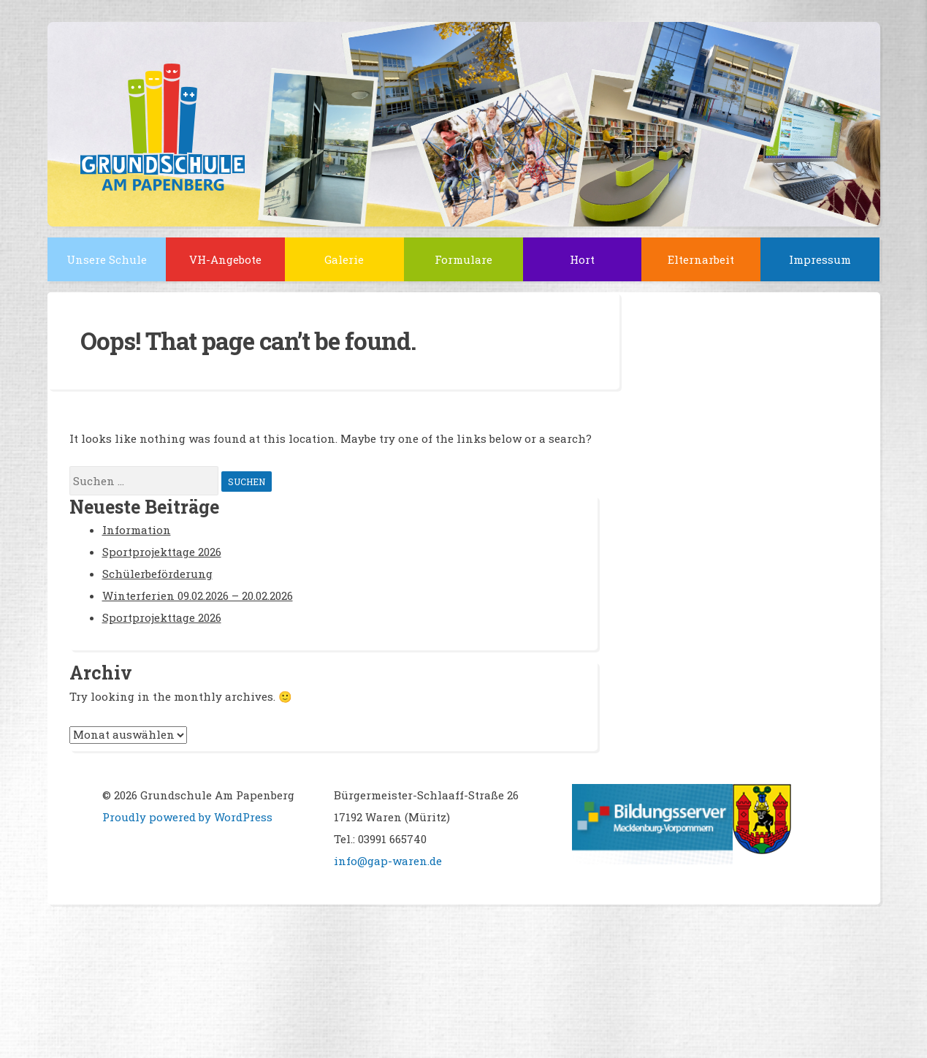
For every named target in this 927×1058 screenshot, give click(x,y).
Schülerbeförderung (157, 573)
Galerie (344, 259)
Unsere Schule (106, 259)
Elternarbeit (701, 259)
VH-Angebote (225, 259)
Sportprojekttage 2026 (161, 551)
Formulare (463, 259)
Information (136, 529)
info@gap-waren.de (388, 860)
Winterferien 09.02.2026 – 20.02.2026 (197, 595)
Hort (582, 259)
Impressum (820, 259)
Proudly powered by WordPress (187, 817)
